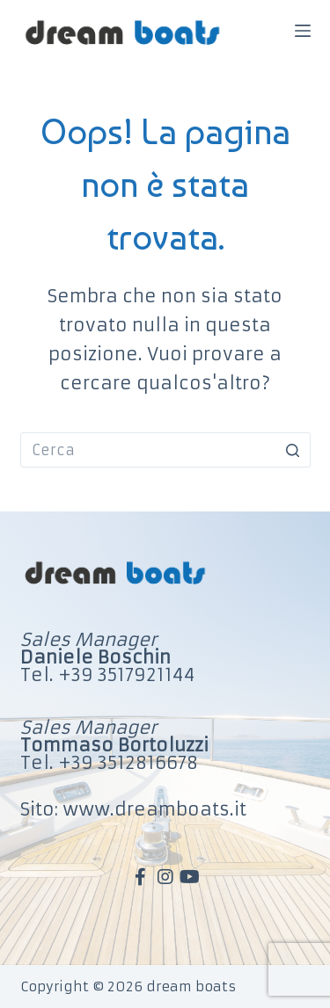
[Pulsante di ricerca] (293, 450)
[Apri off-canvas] (303, 31)
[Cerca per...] (165, 450)
